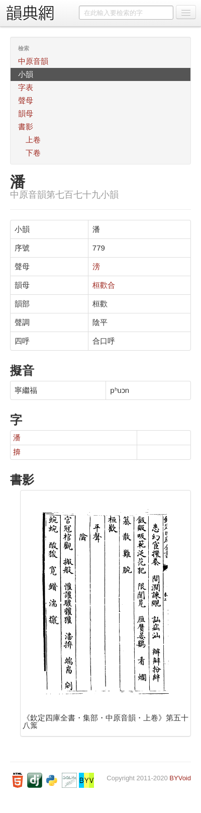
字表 (25, 87)
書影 (25, 126)
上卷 (33, 139)
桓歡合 (103, 285)
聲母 (25, 100)
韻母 (25, 113)
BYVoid (180, 778)
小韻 (25, 74)
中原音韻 (33, 61)
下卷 (33, 152)
